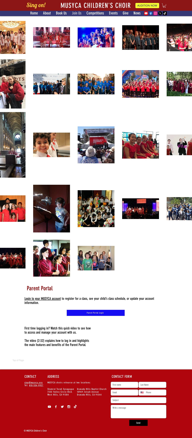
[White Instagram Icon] (69, 407)
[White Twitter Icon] (62, 407)
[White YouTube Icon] (49, 407)
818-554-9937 (36, 385)
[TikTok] (165, 13)
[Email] (124, 392)
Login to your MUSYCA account (42, 299)
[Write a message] (138, 411)
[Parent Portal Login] (96, 313)
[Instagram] (155, 13)
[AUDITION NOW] (147, 5)
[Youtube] (146, 13)
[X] (160, 13)
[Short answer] (137, 400)
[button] (164, 5)
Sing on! (35, 5)
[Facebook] (151, 13)
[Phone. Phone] (154, 392)
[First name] (124, 385)
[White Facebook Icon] (56, 407)
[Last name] (151, 385)
